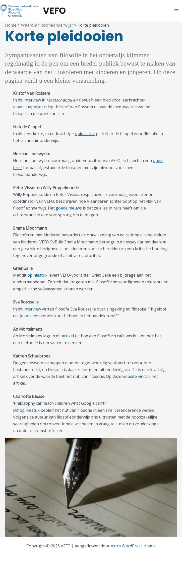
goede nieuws (69, 208)
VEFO (54, 11)
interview (32, 309)
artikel (68, 336)
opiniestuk (85, 133)
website (129, 376)
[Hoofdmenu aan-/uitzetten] (176, 10)
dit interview (29, 100)
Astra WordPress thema (133, 546)
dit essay (128, 242)
